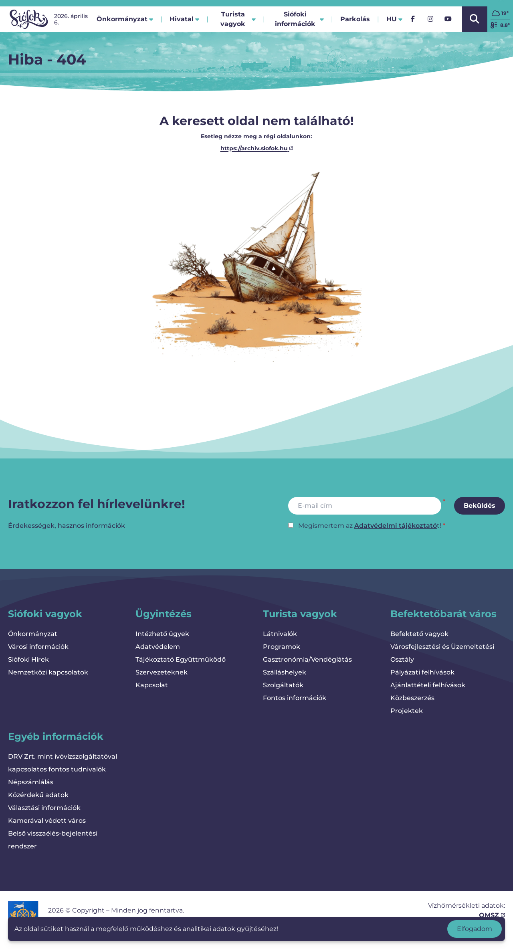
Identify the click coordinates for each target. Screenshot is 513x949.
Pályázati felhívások (422, 672)
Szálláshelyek (284, 672)
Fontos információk (294, 698)
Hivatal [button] (184, 19)
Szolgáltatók (283, 685)
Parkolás (355, 21)
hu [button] (394, 19)
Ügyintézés (163, 614)
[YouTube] (448, 19)
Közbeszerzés (412, 698)
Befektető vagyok (419, 634)
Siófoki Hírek (28, 659)
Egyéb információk (55, 736)
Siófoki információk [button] (299, 19)
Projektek (406, 711)
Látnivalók (280, 634)
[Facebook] (413, 19)
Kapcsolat (151, 685)
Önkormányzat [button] (125, 19)
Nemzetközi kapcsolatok (48, 672)
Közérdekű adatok (38, 795)
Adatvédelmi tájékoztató (395, 525)
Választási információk (44, 808)
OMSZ (492, 915)
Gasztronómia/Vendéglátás (307, 659)
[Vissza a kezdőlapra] (29, 19)
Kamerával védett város (47, 820)
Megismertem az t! (369, 525)
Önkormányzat (32, 634)
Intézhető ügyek (162, 634)
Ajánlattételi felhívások (427, 685)
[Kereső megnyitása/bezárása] (474, 19)
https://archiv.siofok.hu (256, 148)
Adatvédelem (157, 646)
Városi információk (38, 646)
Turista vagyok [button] (238, 19)
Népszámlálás (30, 782)
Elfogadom (474, 929)
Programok (281, 646)
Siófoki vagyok (45, 614)
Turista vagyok (300, 614)
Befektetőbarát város (443, 614)
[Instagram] (430, 19)
